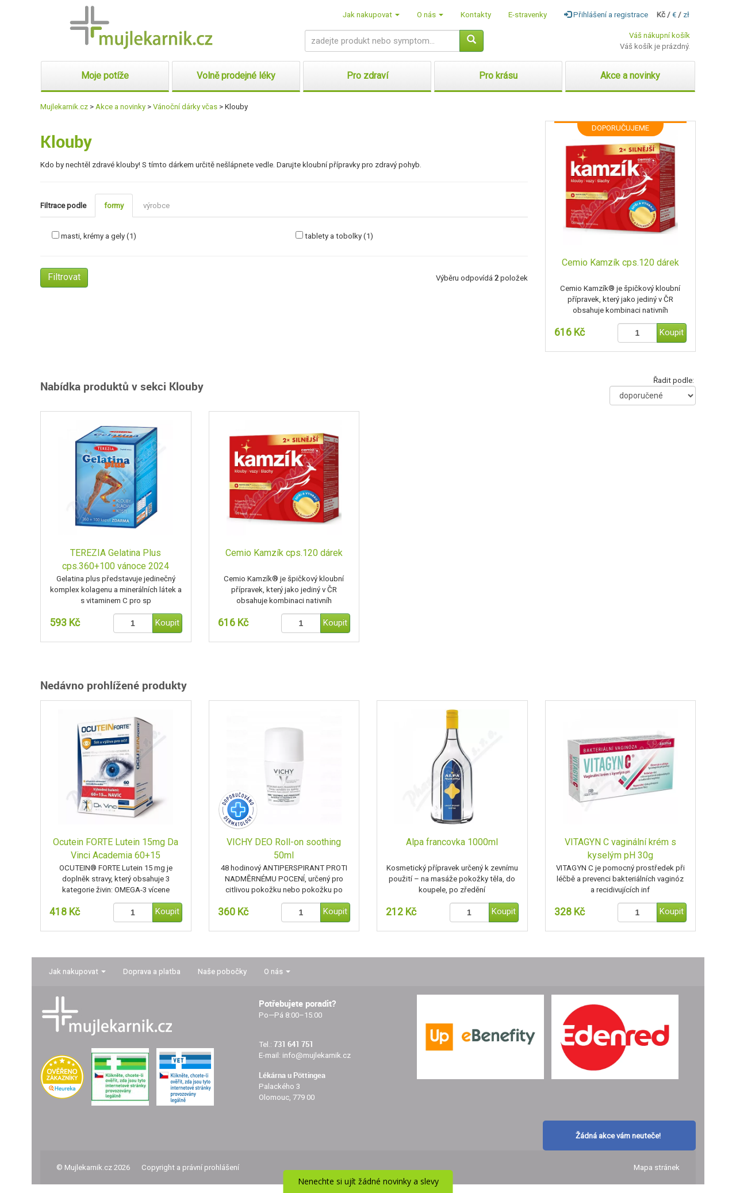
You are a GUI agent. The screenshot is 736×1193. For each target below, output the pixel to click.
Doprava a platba (152, 971)
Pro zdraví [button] (367, 75)
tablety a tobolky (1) (339, 236)
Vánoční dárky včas (185, 106)
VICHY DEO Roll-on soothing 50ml (284, 849)
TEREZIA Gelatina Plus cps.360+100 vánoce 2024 (115, 559)
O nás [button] (430, 14)
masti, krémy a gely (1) (98, 236)
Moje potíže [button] (105, 75)
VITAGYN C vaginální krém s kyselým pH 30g (620, 849)
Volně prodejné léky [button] (236, 75)
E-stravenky (527, 14)
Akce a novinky (120, 106)
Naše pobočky (222, 971)
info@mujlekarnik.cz (316, 1055)
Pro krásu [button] (498, 75)
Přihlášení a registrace (606, 14)
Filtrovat (64, 276)
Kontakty (476, 14)
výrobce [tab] (156, 205)
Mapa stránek (657, 1167)
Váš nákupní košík (659, 35)
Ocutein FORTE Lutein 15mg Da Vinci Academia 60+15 (115, 849)
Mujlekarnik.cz (64, 106)
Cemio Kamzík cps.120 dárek (620, 262)
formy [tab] (114, 205)
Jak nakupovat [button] (371, 14)
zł (686, 14)
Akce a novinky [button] (630, 75)
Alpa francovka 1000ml (452, 842)
